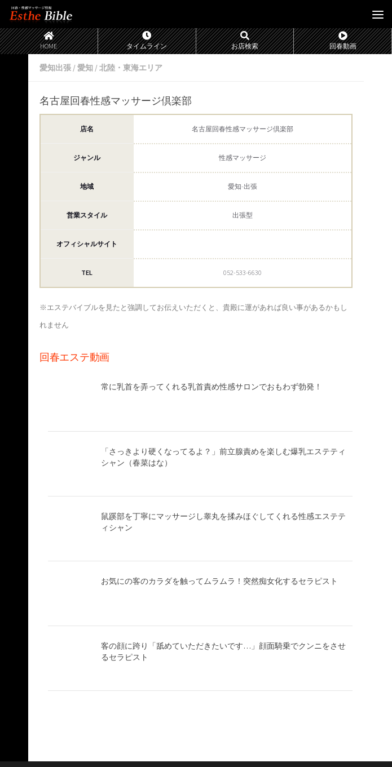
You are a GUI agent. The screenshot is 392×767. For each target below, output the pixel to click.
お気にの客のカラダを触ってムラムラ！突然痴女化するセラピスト (219, 581)
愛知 (85, 68)
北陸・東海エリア (130, 68)
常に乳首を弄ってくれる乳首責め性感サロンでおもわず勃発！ (211, 387)
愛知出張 (55, 68)
